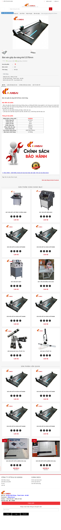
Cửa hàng (5, 74)
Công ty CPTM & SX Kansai (11, 477)
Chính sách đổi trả (35, 481)
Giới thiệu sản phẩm (6, 481)
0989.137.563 (18, 499)
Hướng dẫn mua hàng (25, 85)
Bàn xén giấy (37, 13)
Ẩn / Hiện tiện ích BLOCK (7, 13)
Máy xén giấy (29, 13)
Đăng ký (56, 1)
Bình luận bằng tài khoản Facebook (50, 180)
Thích (3, 60)
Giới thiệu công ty (5, 480)
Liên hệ (3, 485)
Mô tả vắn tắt (36, 85)
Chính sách (36, 477)
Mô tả (3, 85)
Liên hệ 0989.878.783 (12, 85)
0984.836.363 (10, 499)
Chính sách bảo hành (36, 480)
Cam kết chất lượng (36, 483)
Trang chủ (16, 13)
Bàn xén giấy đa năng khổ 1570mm (49, 13)
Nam (7, 514)
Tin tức (3, 483)
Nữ (16, 514)
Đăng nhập (49, 1)
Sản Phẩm (22, 13)
